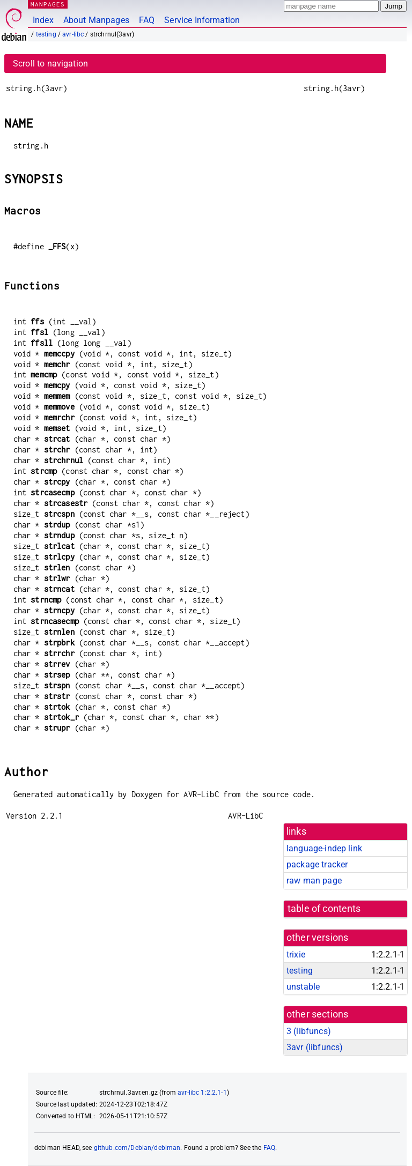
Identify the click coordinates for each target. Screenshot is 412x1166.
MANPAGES (48, 4)
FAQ (146, 20)
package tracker (317, 864)
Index (43, 20)
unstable (303, 987)
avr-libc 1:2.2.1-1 (202, 1092)
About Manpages (96, 20)
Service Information (202, 20)
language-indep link (324, 848)
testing (46, 34)
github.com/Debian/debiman (137, 1148)
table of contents (324, 908)
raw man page (314, 880)
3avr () (314, 1047)
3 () (308, 1031)
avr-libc (73, 34)
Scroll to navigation (50, 63)
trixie (295, 954)
